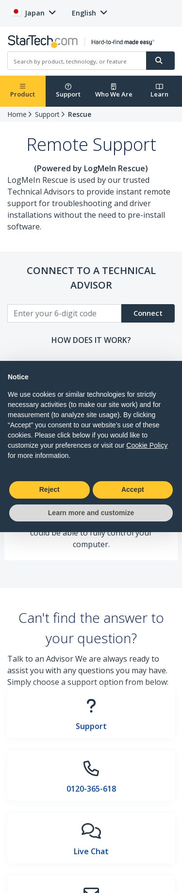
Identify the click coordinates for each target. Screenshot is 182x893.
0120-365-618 (91, 788)
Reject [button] (49, 489)
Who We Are (113, 90)
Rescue (79, 114)
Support (68, 90)
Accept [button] (132, 489)
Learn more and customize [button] (91, 513)
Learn (159, 90)
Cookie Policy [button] (146, 445)
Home (17, 114)
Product (22, 90)
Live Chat (91, 851)
